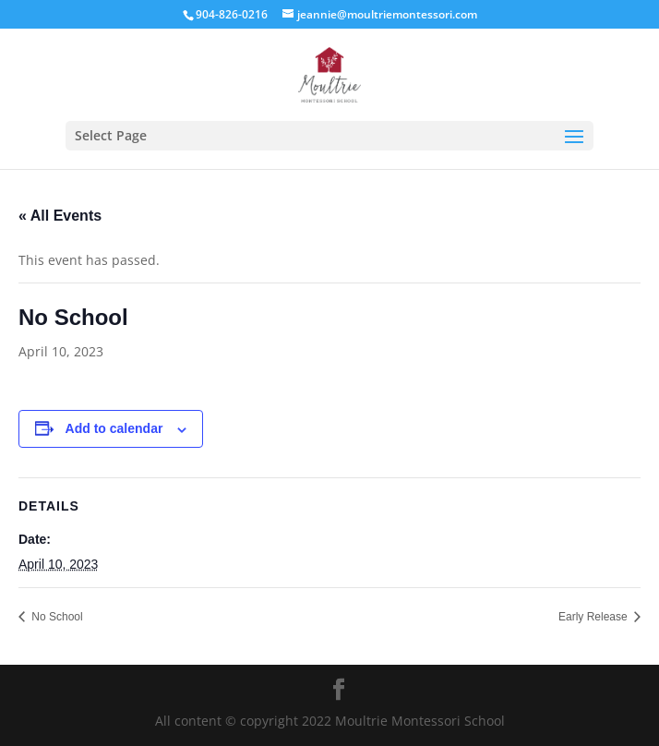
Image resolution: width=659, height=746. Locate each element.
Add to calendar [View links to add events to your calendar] (114, 428)
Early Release (594, 616)
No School (56, 616)
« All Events (60, 215)
